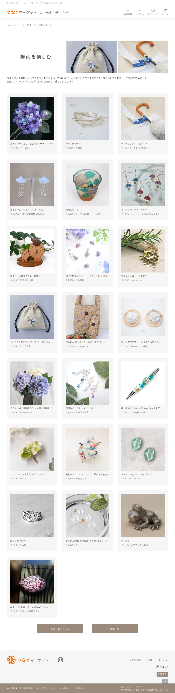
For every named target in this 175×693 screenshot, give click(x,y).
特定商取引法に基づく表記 (36, 688)
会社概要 (11, 688)
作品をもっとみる (60, 628)
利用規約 (84, 688)
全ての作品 (46, 12)
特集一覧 (31, 25)
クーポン (67, 12)
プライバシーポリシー (64, 688)
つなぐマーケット (15, 25)
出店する (162, 674)
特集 (57, 12)
